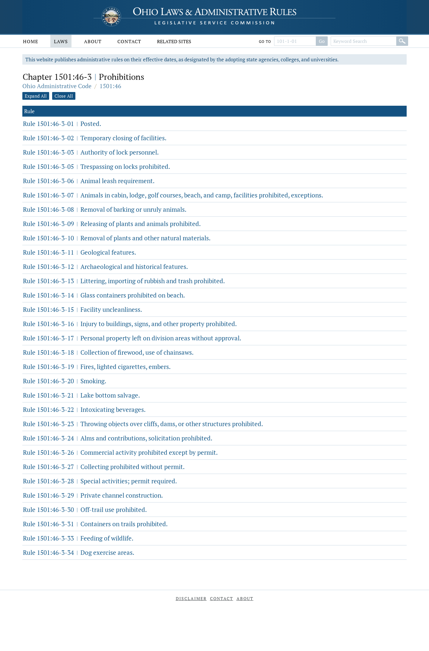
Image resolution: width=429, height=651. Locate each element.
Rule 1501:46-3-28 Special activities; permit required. (100, 481)
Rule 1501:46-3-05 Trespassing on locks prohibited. (96, 166)
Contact (129, 41)
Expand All (36, 96)
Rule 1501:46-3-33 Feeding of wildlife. (78, 538)
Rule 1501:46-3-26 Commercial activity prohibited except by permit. (120, 452)
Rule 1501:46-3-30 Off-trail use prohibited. (85, 509)
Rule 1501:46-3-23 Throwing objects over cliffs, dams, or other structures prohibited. (143, 424)
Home (30, 41)
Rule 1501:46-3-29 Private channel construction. (93, 495)
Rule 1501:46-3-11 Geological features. (79, 252)
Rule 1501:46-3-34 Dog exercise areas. (78, 552)
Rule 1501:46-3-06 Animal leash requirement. (89, 181)
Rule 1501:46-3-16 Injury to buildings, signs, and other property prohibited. (130, 324)
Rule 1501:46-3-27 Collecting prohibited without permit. (104, 466)
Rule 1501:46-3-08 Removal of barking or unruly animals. (104, 209)
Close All (64, 96)
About (93, 41)
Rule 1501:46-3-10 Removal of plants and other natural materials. (117, 238)
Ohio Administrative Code (56, 86)
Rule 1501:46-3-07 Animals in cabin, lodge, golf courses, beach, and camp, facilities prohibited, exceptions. (173, 195)
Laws (61, 41)
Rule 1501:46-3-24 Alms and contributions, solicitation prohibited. (117, 438)
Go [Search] (322, 41)
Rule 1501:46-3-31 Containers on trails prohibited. (95, 524)
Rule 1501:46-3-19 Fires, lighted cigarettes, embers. (97, 366)
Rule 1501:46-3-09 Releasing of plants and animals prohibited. (112, 223)
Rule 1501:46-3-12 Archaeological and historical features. (105, 266)
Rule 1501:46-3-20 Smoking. (64, 381)
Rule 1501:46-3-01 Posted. (62, 123)
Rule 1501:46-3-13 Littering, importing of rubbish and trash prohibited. (124, 281)
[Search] (402, 41)
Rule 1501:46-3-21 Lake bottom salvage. (81, 395)
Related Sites (174, 41)
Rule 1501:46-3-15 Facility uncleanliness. (82, 309)
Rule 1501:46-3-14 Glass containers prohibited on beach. (104, 295)
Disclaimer (191, 598)
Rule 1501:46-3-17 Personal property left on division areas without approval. (132, 338)
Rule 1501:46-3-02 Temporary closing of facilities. (95, 138)
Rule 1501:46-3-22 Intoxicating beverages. (84, 409)
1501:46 (110, 86)
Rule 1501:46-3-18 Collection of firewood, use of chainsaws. (108, 352)
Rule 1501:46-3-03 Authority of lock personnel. (91, 152)
